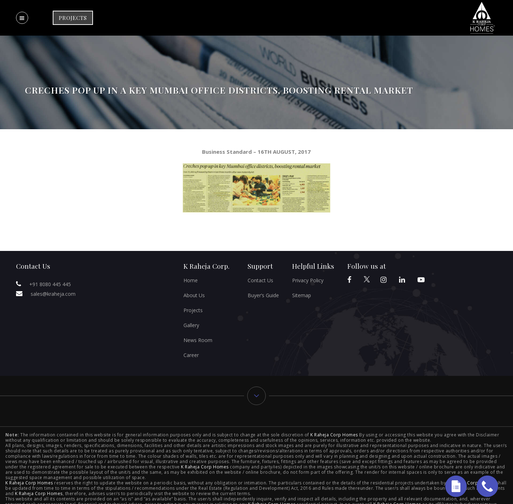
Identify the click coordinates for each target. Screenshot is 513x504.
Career (191, 355)
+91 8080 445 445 (50, 284)
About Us (194, 295)
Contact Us (260, 280)
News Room (197, 340)
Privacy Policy (307, 280)
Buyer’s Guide (263, 295)
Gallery (191, 325)
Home (190, 280)
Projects (193, 310)
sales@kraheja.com (53, 293)
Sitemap (301, 295)
